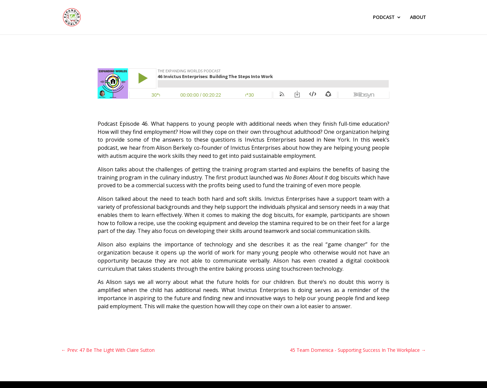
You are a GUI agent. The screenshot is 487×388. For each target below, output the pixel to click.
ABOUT (418, 17)
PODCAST (383, 17)
